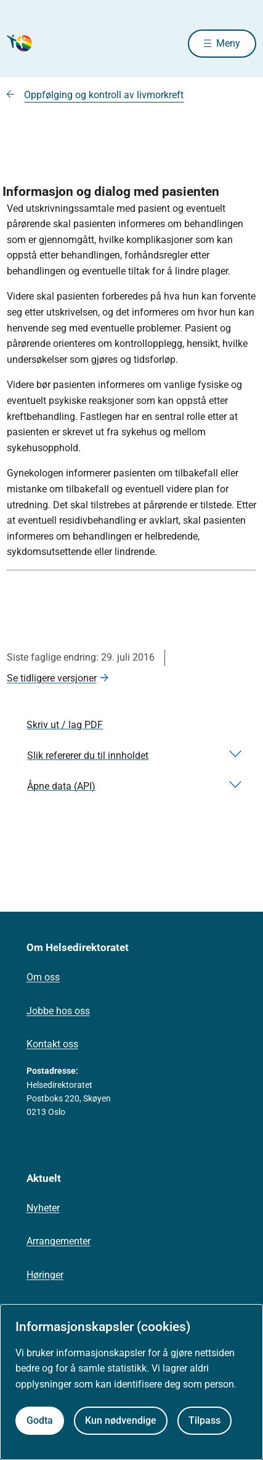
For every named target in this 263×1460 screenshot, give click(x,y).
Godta (39, 1420)
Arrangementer (58, 1241)
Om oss (43, 977)
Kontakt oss (52, 1044)
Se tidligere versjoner (52, 678)
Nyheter (43, 1208)
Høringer (44, 1275)
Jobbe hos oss (58, 1011)
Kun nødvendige (120, 1420)
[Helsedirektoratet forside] (21, 43)
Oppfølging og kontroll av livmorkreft (104, 95)
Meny (228, 43)
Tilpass (204, 1420)
